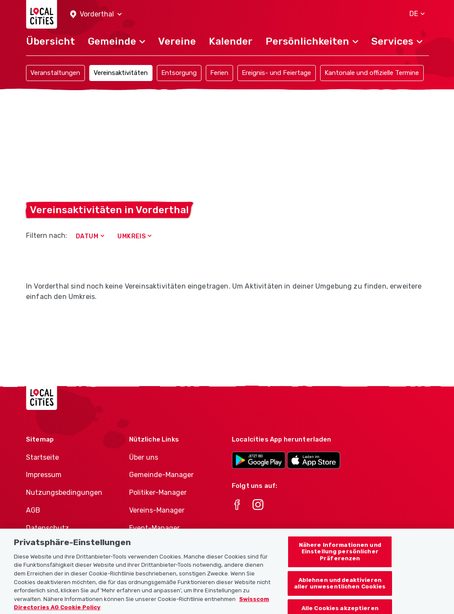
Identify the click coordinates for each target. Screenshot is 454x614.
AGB (33, 510)
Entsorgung (179, 73)
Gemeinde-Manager (161, 475)
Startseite (42, 457)
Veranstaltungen (55, 73)
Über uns (143, 457)
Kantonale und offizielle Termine (371, 73)
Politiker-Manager (158, 492)
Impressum (44, 475)
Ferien (219, 73)
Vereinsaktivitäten (121, 73)
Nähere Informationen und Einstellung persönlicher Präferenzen (340, 561)
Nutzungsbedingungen (64, 492)
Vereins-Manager (157, 510)
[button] (96, 14)
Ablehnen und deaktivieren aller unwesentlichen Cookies (340, 592)
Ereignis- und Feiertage (276, 73)
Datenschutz (47, 528)
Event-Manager (154, 528)
